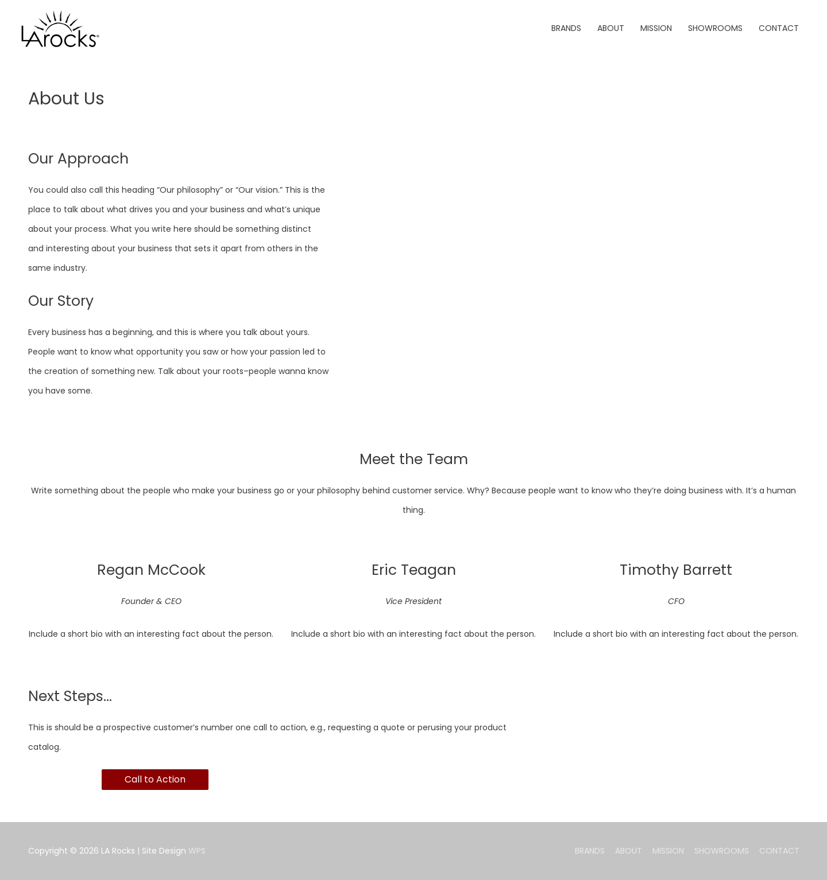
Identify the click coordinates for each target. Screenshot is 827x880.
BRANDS (590, 850)
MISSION (668, 850)
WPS (197, 850)
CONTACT (779, 850)
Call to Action (155, 779)
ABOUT (628, 850)
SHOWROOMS (721, 850)
